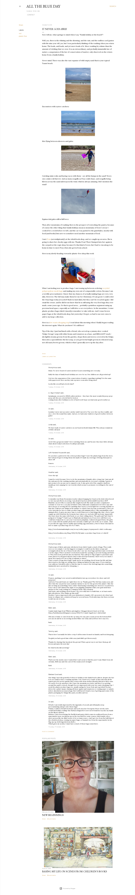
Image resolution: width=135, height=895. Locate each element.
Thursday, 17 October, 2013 (56, 727)
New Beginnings (53, 815)
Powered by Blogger (67, 888)
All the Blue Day (43, 6)
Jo (49, 409)
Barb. (50, 608)
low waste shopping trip (59, 322)
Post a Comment (48, 731)
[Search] (113, 6)
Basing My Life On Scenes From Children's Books (74, 871)
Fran (49, 239)
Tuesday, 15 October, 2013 (56, 387)
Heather (51, 472)
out (20, 33)
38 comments (51, 875)
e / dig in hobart (54, 393)
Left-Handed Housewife (57, 453)
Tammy (51, 631)
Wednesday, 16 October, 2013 (57, 466)
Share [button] (21, 25)
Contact (31, 15)
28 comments (51, 819)
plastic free (23, 36)
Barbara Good (53, 674)
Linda (50, 425)
